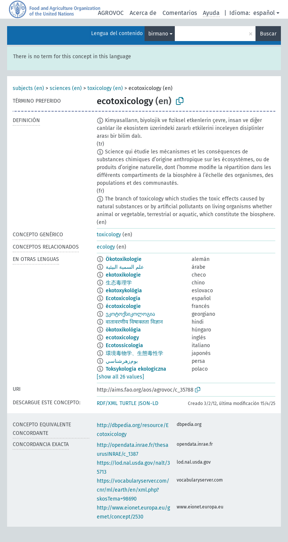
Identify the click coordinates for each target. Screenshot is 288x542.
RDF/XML (107, 403)
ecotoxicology (122, 337)
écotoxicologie (123, 306)
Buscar (268, 34)
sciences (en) (66, 88)
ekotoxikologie (123, 275)
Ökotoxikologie (124, 259)
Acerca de (143, 12)
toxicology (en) (105, 88)
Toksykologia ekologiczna (136, 369)
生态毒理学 (119, 283)
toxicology (109, 234)
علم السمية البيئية (125, 267)
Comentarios (179, 12)
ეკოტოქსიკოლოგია (130, 314)
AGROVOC (111, 12)
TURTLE (128, 403)
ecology (106, 247)
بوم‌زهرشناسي (122, 361)
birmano (158, 34)
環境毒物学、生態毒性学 (134, 353)
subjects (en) (28, 88)
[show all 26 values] (120, 377)
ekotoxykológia (124, 290)
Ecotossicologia (124, 345)
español (264, 12)
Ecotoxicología (123, 298)
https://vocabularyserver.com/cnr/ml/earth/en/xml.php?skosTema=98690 (133, 490)
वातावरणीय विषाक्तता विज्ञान (134, 322)
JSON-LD (148, 403)
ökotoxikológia (123, 330)
